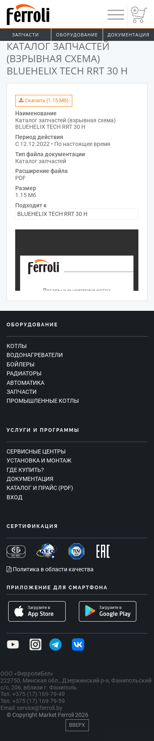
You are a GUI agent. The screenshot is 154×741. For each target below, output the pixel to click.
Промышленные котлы (43, 400)
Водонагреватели (35, 355)
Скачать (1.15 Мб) (44, 100)
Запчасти (25, 34)
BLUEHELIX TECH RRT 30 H (52, 214)
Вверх (77, 725)
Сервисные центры (36, 451)
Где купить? (25, 470)
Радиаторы (24, 373)
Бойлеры (20, 364)
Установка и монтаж (39, 460)
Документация (128, 34)
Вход (15, 497)
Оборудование (77, 34)
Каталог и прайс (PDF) (40, 488)
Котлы (17, 346)
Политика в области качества (50, 569)
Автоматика (25, 382)
